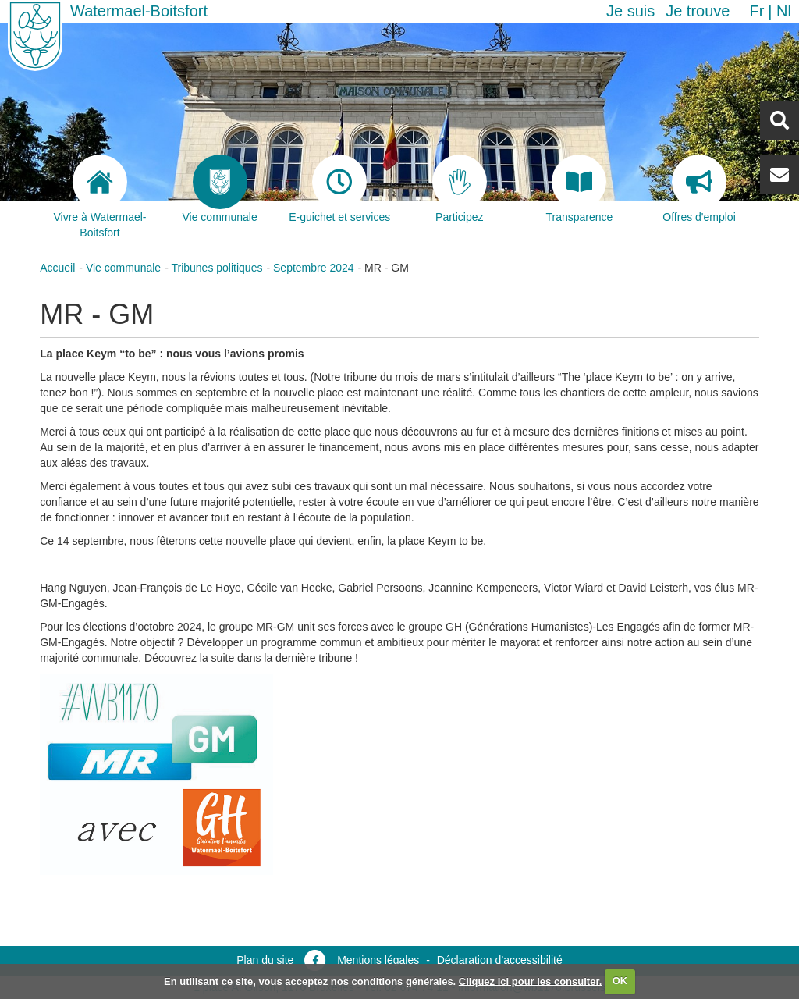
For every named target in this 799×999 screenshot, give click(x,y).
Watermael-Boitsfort (139, 11)
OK (620, 981)
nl (783, 11)
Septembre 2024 (313, 267)
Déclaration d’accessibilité (500, 960)
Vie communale (123, 267)
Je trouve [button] (698, 11)
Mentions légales (378, 960)
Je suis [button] (630, 11)
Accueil (57, 267)
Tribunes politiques (216, 267)
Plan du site (264, 960)
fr (756, 11)
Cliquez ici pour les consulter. (530, 981)
